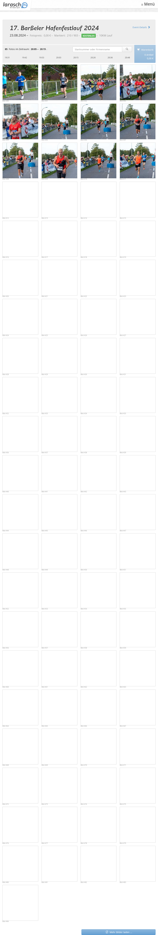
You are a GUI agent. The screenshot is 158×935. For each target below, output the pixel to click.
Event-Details (141, 27)
